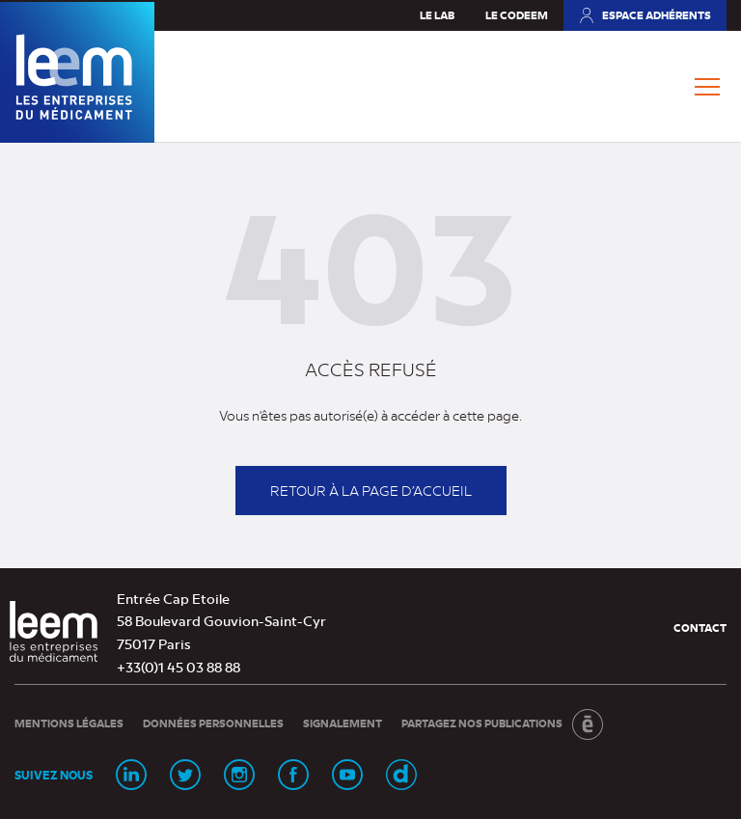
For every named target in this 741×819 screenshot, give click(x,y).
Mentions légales (69, 723)
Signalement (342, 723)
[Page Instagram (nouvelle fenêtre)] (239, 774)
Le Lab (437, 15)
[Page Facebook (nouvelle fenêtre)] (293, 774)
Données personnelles (213, 723)
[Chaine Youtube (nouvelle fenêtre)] (347, 774)
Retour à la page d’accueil (371, 490)
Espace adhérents (644, 19)
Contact (700, 627)
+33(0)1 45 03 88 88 (178, 666)
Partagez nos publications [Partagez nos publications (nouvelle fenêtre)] (502, 724)
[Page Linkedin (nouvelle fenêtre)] (131, 774)
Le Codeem (516, 15)
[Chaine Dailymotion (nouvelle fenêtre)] (401, 774)
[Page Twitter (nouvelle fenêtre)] (185, 774)
